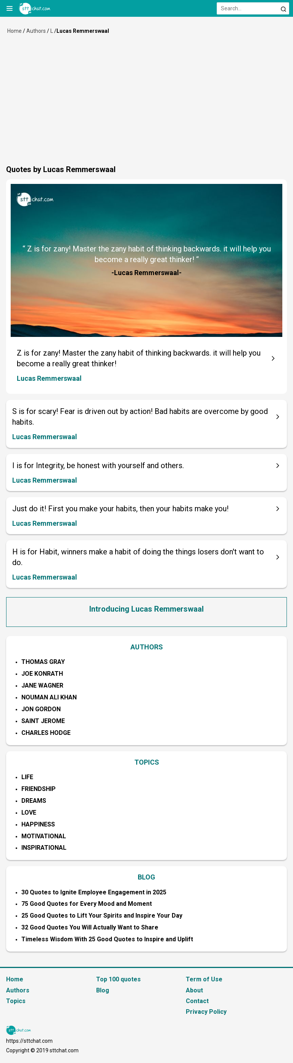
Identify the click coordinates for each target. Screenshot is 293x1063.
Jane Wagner (42, 685)
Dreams (33, 800)
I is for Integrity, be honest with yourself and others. (98, 465)
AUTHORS (146, 647)
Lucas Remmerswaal (49, 378)
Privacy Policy (206, 1011)
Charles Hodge (46, 732)
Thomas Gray (43, 661)
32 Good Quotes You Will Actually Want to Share (89, 927)
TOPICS (146, 762)
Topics (16, 1001)
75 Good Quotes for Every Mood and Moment (86, 903)
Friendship (38, 788)
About (194, 990)
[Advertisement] (146, 106)
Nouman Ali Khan (49, 697)
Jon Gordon (41, 709)
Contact (197, 1001)
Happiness (38, 824)
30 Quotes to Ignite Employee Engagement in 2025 (93, 892)
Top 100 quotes (118, 979)
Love (28, 812)
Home (14, 31)
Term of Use (204, 979)
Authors (36, 31)
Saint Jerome (43, 721)
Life (27, 777)
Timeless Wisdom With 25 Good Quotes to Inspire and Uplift (107, 939)
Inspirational (43, 847)
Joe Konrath (42, 673)
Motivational (43, 836)
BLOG (146, 877)
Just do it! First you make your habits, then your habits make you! (120, 508)
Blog (102, 990)
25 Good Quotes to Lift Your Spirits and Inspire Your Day (101, 915)
